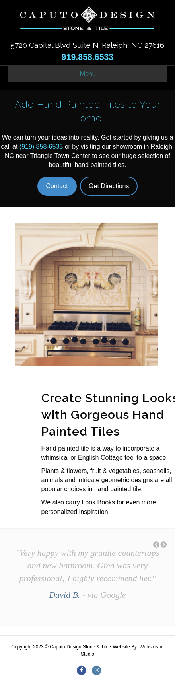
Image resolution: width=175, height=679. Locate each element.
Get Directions (109, 186)
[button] (156, 544)
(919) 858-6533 (41, 146)
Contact (57, 186)
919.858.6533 (87, 57)
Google (113, 595)
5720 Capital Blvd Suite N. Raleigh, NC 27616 (87, 45)
